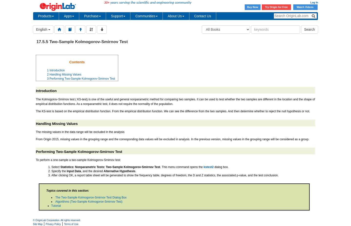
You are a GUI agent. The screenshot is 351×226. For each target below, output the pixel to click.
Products (46, 16)
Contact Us (202, 16)
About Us (176, 16)
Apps (69, 16)
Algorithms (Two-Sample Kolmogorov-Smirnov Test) (88, 201)
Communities (146, 16)
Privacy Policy (53, 224)
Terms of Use (71, 224)
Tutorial (56, 205)
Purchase (92, 16)
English (43, 29)
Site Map (37, 224)
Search (309, 29)
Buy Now (252, 7)
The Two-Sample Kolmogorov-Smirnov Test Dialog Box (91, 197)
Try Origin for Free (276, 7)
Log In (314, 2)
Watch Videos (305, 7)
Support (118, 16)
